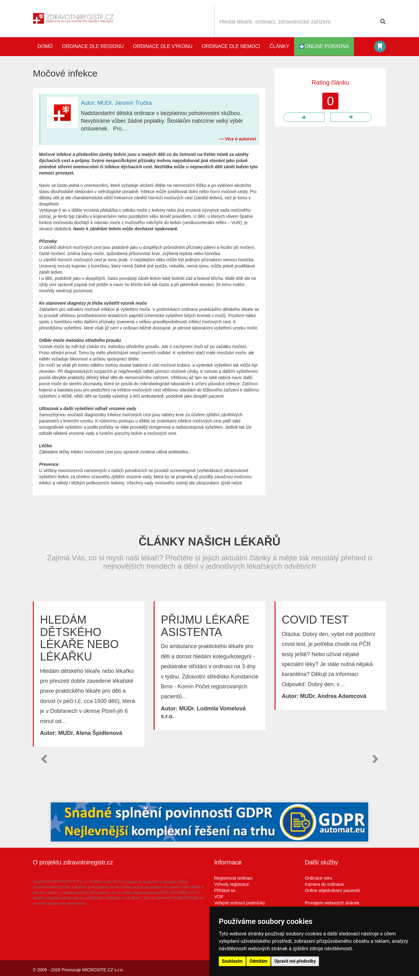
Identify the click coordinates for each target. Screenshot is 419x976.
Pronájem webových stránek (332, 902)
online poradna (324, 46)
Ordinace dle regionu (93, 46)
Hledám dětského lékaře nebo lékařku (79, 638)
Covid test (315, 619)
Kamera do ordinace (324, 884)
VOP (218, 896)
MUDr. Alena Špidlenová (90, 733)
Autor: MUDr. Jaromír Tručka (116, 103)
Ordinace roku (318, 878)
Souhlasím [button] (232, 961)
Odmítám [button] (258, 961)
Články (279, 46)
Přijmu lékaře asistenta (205, 625)
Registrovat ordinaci (233, 878)
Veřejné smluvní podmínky (239, 902)
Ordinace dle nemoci (231, 46)
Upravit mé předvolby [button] (294, 961)
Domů (45, 46)
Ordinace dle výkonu (162, 46)
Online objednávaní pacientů (332, 890)
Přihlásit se (224, 890)
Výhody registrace (231, 884)
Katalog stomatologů (380, 46)
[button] (43, 759)
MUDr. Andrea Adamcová (333, 696)
